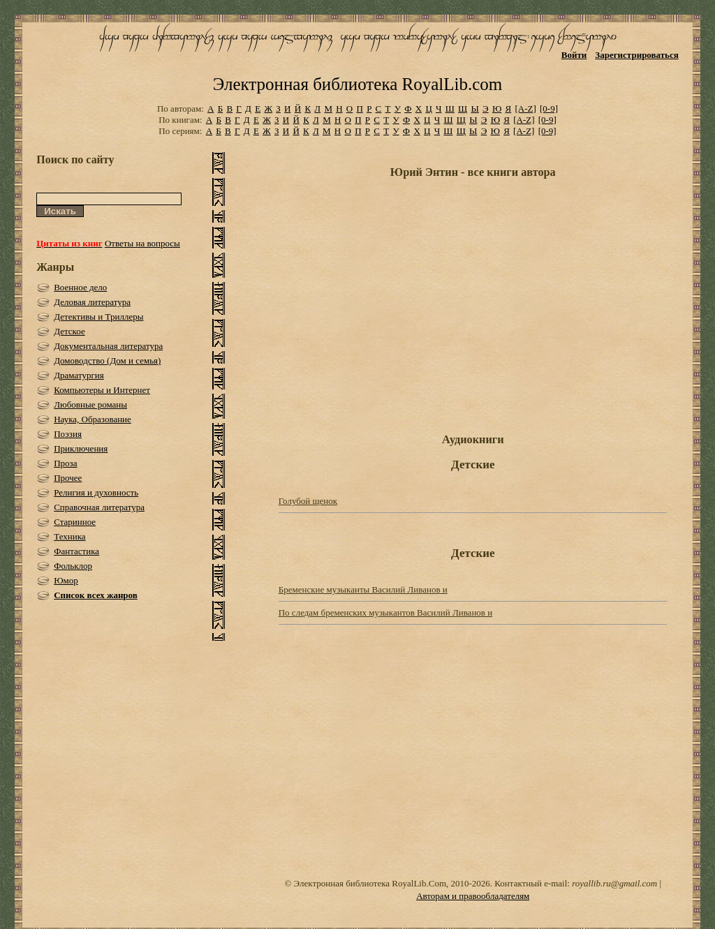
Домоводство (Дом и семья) (107, 360)
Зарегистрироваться (636, 55)
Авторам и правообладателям (472, 896)
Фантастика (76, 551)
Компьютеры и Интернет (102, 390)
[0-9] (549, 108)
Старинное (75, 521)
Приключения (81, 448)
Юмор (66, 580)
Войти (574, 55)
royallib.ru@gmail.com (614, 883)
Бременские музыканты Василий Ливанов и (363, 589)
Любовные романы (90, 404)
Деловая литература (92, 302)
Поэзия (68, 434)
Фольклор (73, 565)
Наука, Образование (92, 419)
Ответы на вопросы (142, 243)
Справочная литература (99, 507)
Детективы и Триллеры (98, 316)
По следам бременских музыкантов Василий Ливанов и (385, 612)
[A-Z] (525, 108)
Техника (69, 536)
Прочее (68, 478)
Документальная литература (108, 346)
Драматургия (79, 375)
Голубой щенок (308, 501)
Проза (65, 463)
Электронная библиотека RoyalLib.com (357, 84)
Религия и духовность (96, 492)
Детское (69, 331)
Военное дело (80, 287)
